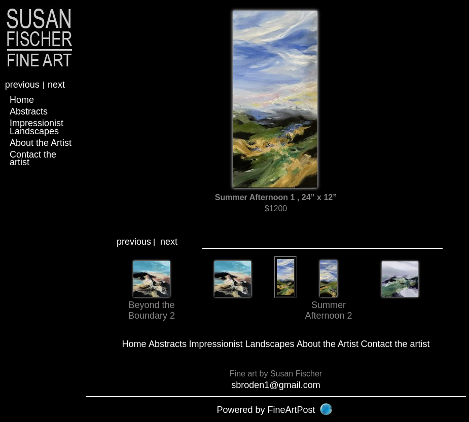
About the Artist (40, 143)
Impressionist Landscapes (36, 127)
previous (22, 85)
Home (22, 100)
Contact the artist (33, 158)
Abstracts (29, 111)
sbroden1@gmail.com (275, 385)
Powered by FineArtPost (266, 410)
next (56, 85)
